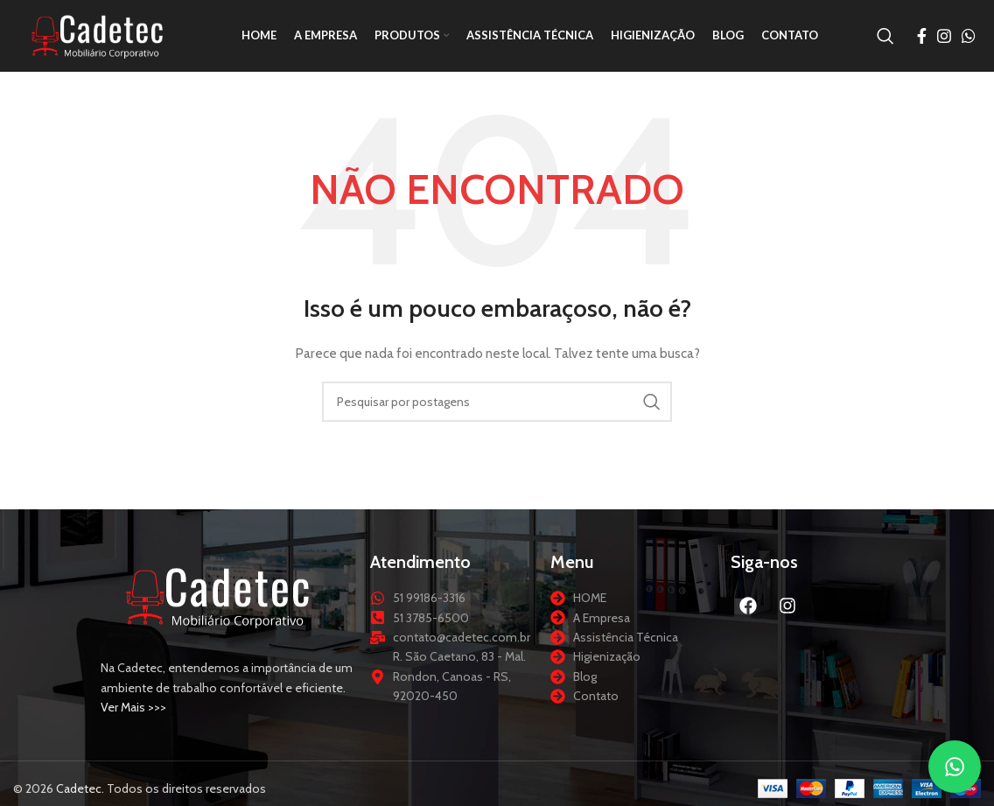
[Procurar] (885, 39)
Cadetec (79, 795)
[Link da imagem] (219, 603)
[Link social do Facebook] (922, 39)
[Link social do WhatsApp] (968, 39)
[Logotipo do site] (100, 38)
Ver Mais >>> (133, 714)
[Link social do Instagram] (944, 39)
